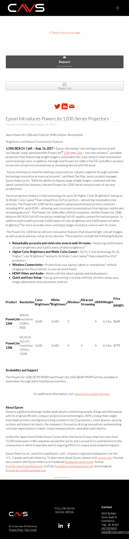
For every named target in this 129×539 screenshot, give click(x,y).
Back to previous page (64, 32)
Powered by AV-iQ (61, 477)
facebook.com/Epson (78, 462)
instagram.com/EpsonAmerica (25, 470)
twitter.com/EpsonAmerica (23, 466)
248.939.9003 (109, 528)
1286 (67, 153)
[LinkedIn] (60, 525)
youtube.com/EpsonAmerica (74, 466)
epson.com (105, 457)
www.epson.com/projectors (92, 394)
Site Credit (30, 529)
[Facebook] (68, 525)
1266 (79, 153)
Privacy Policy (16, 529)
